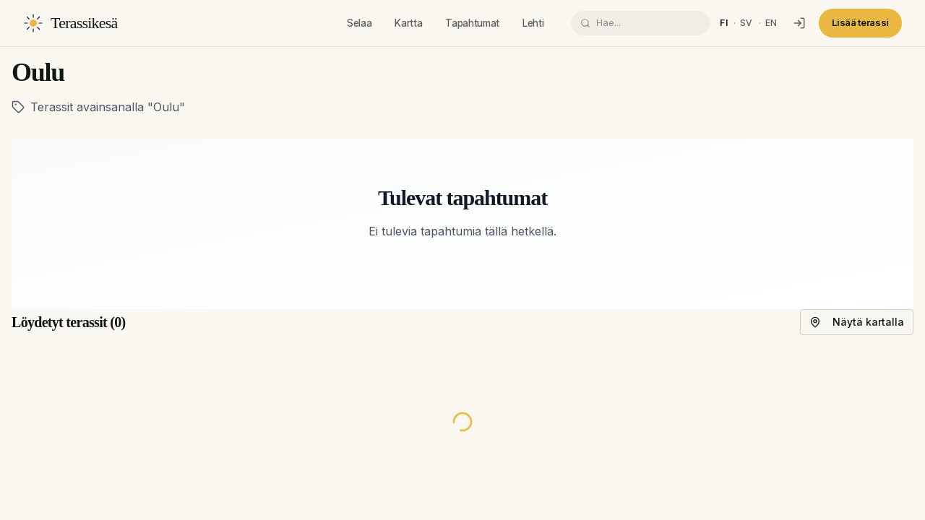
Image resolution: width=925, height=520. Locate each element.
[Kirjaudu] (799, 23)
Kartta (408, 23)
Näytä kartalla (856, 322)
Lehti (532, 23)
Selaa (359, 23)
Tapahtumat (472, 23)
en (771, 22)
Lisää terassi (860, 22)
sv (746, 22)
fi (724, 22)
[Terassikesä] (70, 23)
